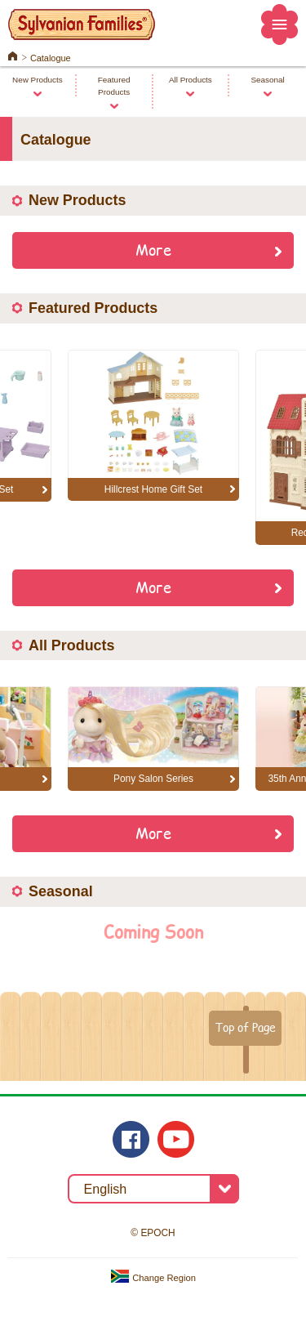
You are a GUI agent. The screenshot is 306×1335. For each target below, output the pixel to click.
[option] (153, 426)
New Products (37, 79)
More (153, 249)
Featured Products (114, 85)
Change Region (153, 1278)
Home (12, 55)
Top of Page (245, 1027)
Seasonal (267, 79)
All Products (190, 79)
